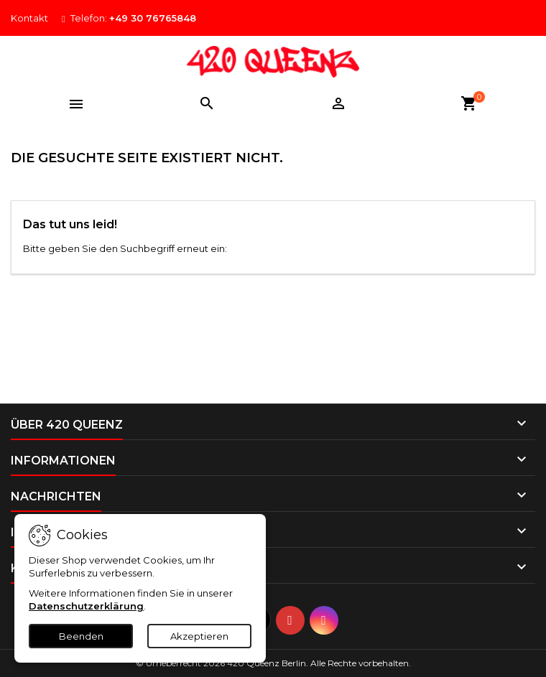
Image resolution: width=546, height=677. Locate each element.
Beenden (81, 636)
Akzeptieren (199, 636)
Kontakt (29, 18)
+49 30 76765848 (152, 18)
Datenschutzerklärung (86, 606)
